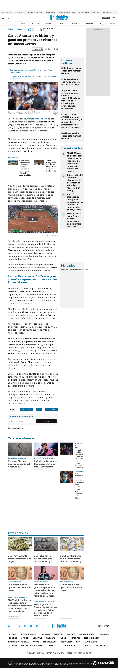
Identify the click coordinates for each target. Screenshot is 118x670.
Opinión (89, 23)
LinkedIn (25, 626)
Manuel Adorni (50, 12)
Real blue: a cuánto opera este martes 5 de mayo (71, 136)
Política (63, 23)
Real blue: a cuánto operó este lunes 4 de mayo (71, 587)
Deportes (20, 29)
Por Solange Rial (13, 616)
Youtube (31, 626)
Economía (36, 23)
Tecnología (66, 642)
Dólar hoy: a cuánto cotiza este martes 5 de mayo (71, 71)
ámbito (10, 29)
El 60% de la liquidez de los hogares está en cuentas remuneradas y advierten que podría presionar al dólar (20, 606)
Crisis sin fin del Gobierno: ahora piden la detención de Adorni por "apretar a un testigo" (75, 183)
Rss (78, 642)
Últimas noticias (28, 634)
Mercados (104, 634)
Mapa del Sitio (90, 642)
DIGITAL (35, 653)
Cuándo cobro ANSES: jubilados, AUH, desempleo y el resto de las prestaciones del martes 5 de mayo (71, 121)
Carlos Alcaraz (51, 409)
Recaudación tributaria (35, 12)
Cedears (85, 270)
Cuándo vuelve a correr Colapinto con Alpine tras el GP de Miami (46, 464)
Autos (36, 642)
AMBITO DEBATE (79, 653)
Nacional (50, 638)
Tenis (39, 409)
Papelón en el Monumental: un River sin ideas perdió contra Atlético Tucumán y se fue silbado (80, 487)
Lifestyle (37, 638)
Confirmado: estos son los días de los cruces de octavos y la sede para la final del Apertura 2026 (25, 167)
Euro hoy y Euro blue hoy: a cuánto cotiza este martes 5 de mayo (71, 558)
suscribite (106, 17)
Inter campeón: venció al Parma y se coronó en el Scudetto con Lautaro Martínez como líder (79, 458)
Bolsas (70, 270)
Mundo (62, 638)
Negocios (76, 23)
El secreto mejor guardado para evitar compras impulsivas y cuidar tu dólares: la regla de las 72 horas (45, 590)
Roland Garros (31, 29)
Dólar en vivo (19, 12)
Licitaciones (102, 646)
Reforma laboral (84, 12)
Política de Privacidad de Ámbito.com (25, 646)
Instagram (19, 626)
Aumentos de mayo (109, 12)
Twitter (9, 626)
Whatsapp (37, 626)
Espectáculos (49, 642)
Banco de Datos (86, 634)
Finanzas (49, 23)
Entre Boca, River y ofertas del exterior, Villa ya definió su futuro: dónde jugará (51, 165)
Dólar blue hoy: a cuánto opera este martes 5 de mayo (70, 82)
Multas (88, 646)
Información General (18, 642)
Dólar (23, 23)
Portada (12, 634)
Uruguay (102, 23)
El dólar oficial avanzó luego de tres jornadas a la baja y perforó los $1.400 (74, 220)
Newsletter (113, 23)
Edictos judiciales (72, 646)
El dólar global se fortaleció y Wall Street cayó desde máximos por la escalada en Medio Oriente (45, 610)
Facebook (14, 626)
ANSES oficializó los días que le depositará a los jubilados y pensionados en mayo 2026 (75, 202)
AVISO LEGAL (53, 646)
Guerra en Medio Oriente (67, 12)
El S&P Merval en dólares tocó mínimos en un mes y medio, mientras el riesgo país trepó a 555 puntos (75, 162)
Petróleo (96, 12)
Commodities (77, 270)
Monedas (64, 270)
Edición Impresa (91, 638)
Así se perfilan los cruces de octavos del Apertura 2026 (19, 464)
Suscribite (46, 421)
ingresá (113, 17)
